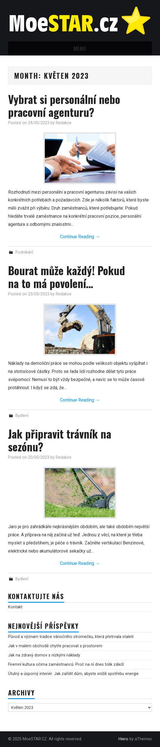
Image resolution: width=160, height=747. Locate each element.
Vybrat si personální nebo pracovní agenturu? (64, 105)
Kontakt (15, 607)
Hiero (123, 739)
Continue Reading (80, 236)
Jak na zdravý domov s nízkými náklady (44, 655)
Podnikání (24, 252)
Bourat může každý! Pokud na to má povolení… (66, 276)
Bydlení (21, 415)
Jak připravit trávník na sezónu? (59, 440)
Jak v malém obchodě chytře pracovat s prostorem (55, 646)
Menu (80, 48)
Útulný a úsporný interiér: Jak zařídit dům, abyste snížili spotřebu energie (73, 673)
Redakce (63, 122)
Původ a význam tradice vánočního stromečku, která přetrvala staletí (70, 636)
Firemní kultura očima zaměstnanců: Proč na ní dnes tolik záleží (66, 664)
